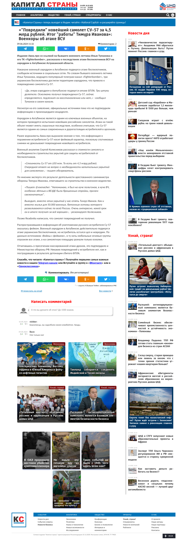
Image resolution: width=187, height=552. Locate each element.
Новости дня (138, 33)
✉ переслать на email (31, 294)
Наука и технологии (74, 528)
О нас (109, 15)
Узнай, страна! (73, 15)
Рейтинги (127, 530)
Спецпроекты (93, 15)
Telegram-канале (48, 266)
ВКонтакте (96, 266)
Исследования (72, 533)
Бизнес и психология (104, 528)
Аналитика (37, 15)
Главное (21, 15)
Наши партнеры (158, 528)
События (42, 518)
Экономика (58, 347)
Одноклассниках (29, 269)
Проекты (127, 518)
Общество (54, 15)
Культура (98, 525)
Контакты (155, 533)
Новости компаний (131, 528)
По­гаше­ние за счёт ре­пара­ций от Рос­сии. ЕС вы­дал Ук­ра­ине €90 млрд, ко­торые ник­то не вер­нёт (150, 89)
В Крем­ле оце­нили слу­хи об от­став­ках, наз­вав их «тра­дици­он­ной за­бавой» (150, 208)
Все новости (105, 294)
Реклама (155, 530)
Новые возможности (75, 530)
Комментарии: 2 (108, 43)
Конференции (101, 522)
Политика (70, 525)
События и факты (45, 525)
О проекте (155, 522)
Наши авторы (157, 525)
